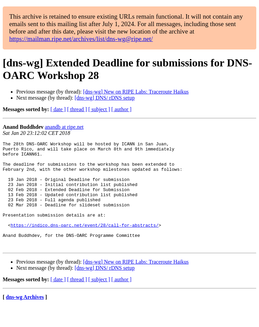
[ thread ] (77, 109)
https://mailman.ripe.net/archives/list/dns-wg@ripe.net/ (81, 38)
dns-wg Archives (25, 318)
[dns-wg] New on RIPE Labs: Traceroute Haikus (136, 92)
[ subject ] (99, 109)
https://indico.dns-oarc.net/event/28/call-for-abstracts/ (84, 242)
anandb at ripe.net (64, 127)
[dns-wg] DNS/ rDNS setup (104, 98)
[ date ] (58, 109)
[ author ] (121, 109)
